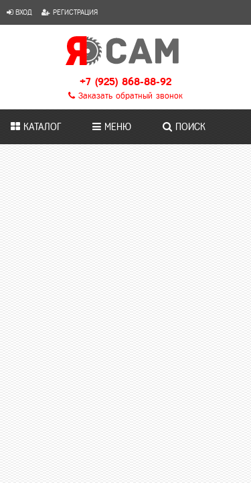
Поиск (184, 126)
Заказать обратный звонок (125, 96)
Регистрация (69, 12)
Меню (111, 126)
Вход (19, 12)
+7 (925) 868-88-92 (125, 81)
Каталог (36, 126)
